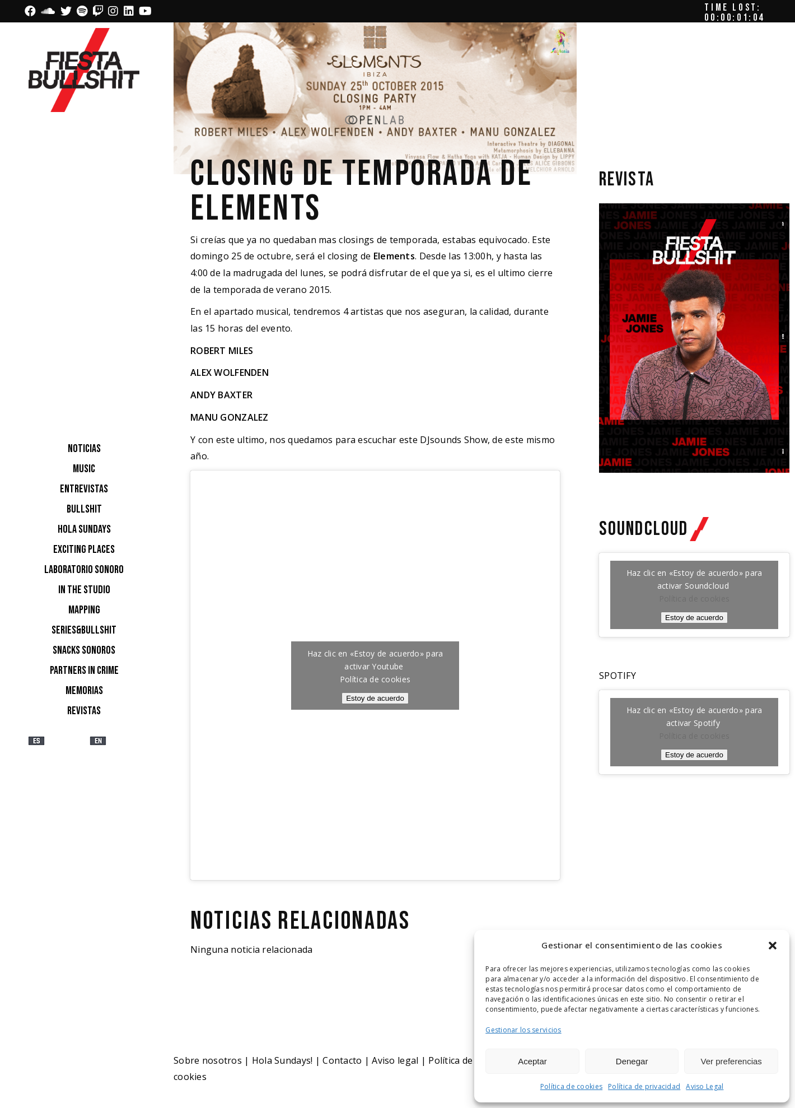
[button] (772, 945)
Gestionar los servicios (523, 1030)
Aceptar (532, 1061)
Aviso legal (395, 1060)
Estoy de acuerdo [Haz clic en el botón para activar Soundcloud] (694, 617)
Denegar (632, 1061)
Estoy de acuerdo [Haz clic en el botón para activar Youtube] (375, 698)
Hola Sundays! (282, 1060)
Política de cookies (571, 1086)
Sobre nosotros (208, 1060)
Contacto (342, 1060)
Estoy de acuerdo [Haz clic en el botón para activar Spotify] (694, 755)
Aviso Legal (704, 1086)
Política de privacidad (644, 1086)
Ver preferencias (731, 1061)
